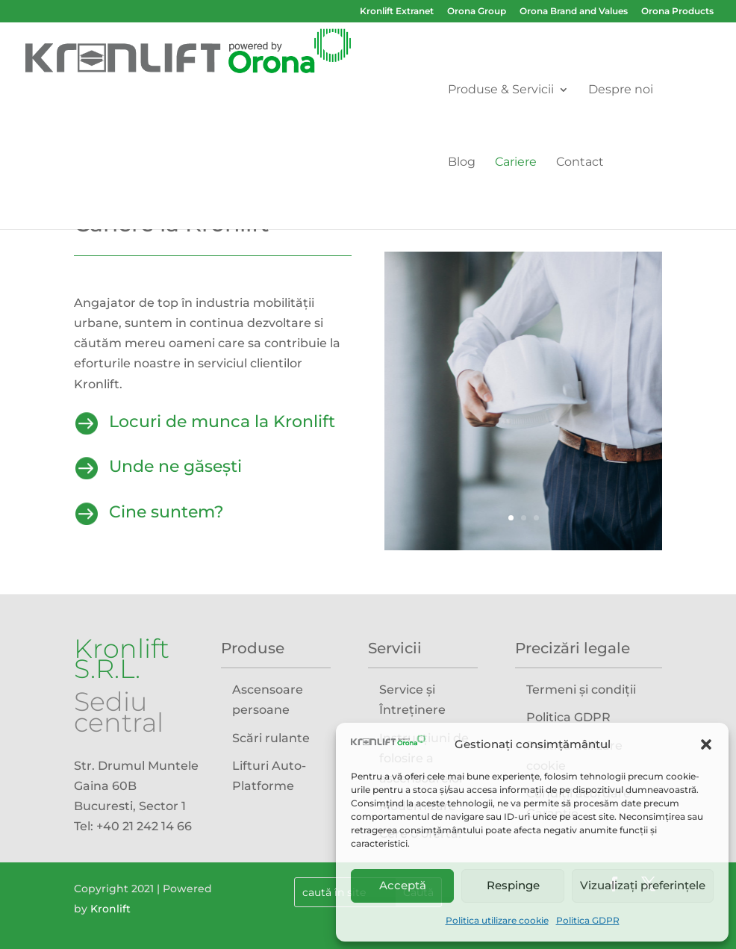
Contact (580, 163)
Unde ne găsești (175, 466)
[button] (706, 744)
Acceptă (402, 885)
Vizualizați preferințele (642, 885)
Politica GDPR (588, 920)
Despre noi (620, 90)
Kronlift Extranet (397, 11)
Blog (461, 163)
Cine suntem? (166, 512)
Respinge (513, 885)
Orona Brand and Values (574, 11)
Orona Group (476, 11)
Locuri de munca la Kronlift (222, 421)
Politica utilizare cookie (497, 920)
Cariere (516, 163)
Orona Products (677, 11)
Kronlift (110, 908)
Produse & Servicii (501, 90)
